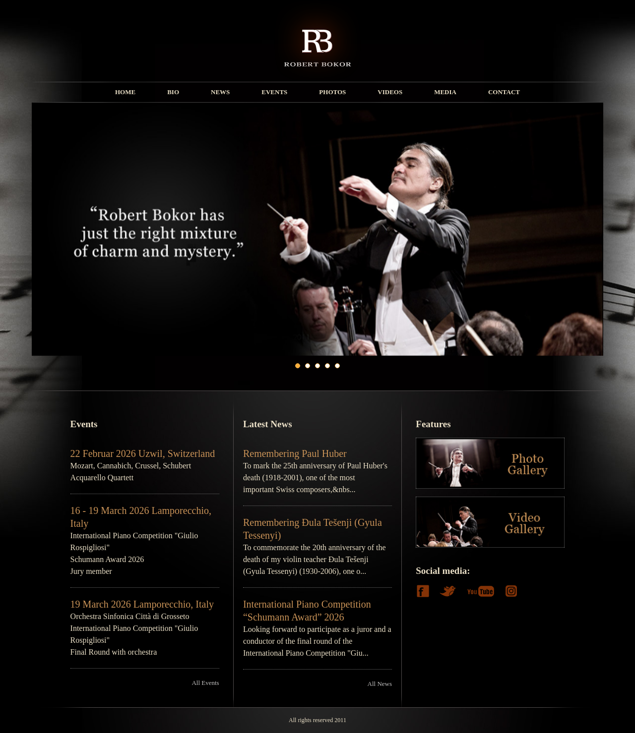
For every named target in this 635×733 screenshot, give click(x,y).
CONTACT (504, 92)
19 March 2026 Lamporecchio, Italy (142, 604)
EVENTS (274, 92)
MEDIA (445, 92)
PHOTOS (332, 92)
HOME (125, 92)
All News (380, 683)
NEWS (220, 92)
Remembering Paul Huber (295, 453)
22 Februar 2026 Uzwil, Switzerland (142, 453)
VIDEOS (390, 92)
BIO (173, 92)
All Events (205, 682)
